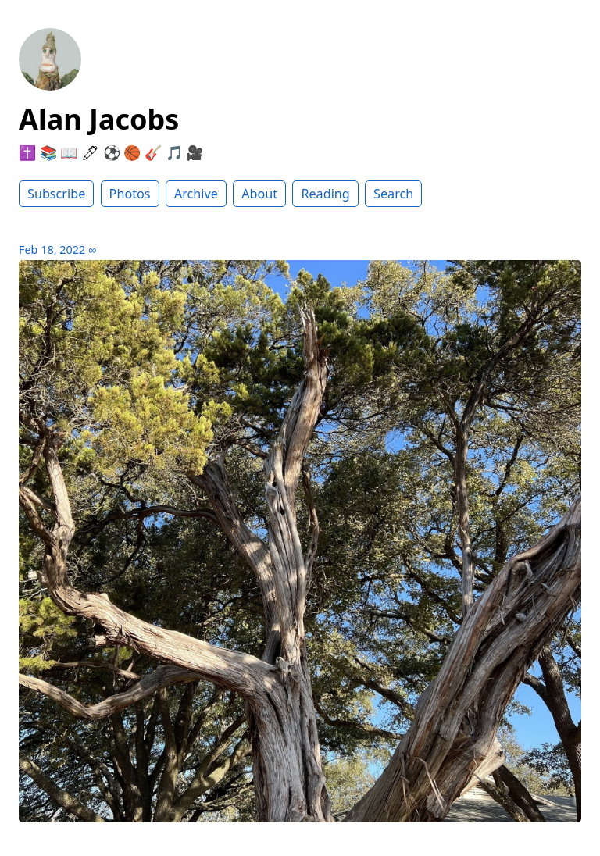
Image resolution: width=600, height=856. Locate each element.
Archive (196, 193)
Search (393, 193)
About (259, 193)
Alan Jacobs (99, 119)
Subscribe (56, 193)
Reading (325, 193)
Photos (130, 193)
